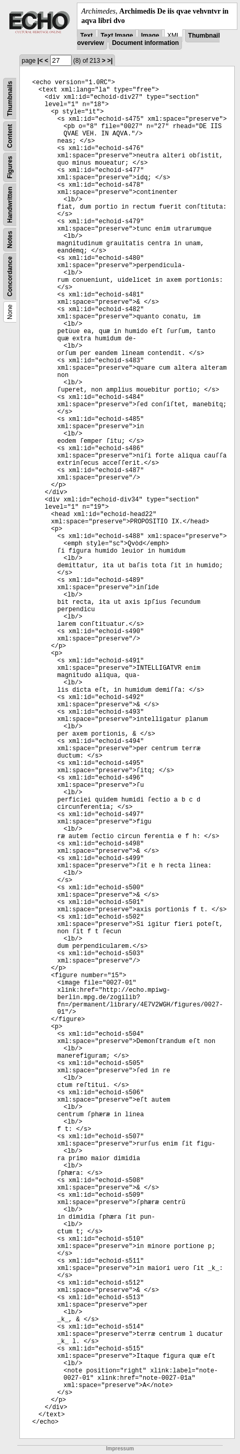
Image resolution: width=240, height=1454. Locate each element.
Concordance (10, 277)
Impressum (120, 1448)
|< (40, 60)
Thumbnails (10, 98)
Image (150, 35)
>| (109, 60)
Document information (145, 43)
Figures (10, 167)
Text (86, 35)
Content (10, 136)
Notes (10, 239)
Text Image (117, 35)
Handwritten (10, 205)
